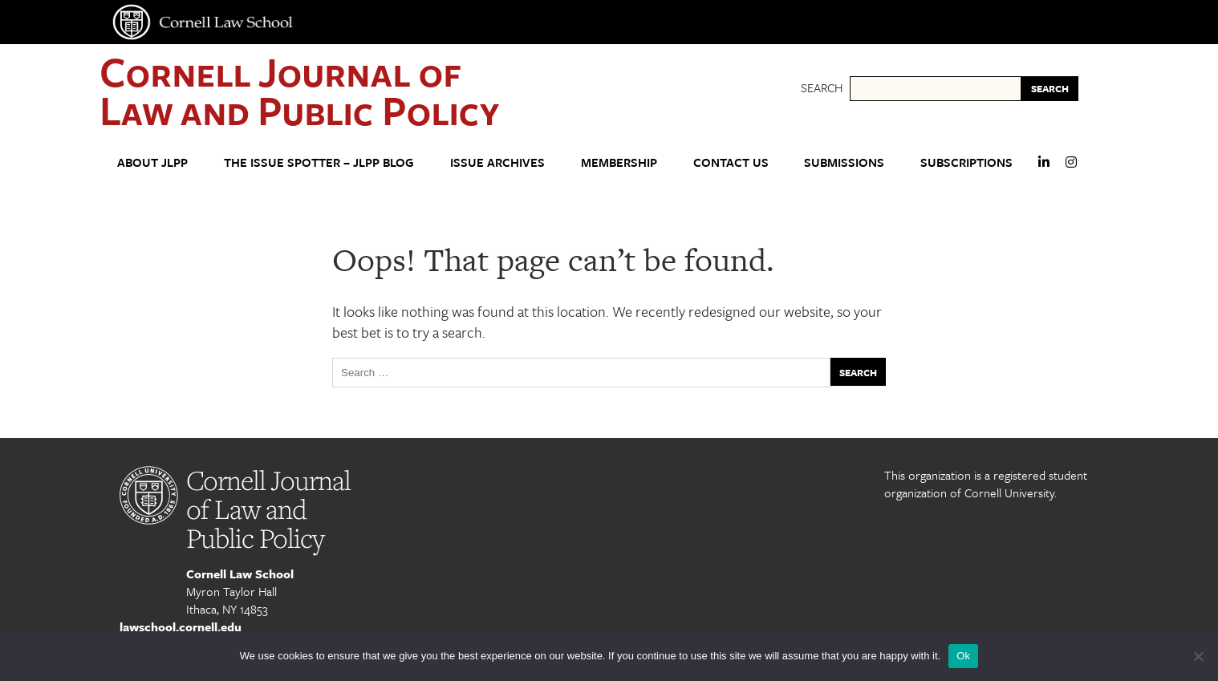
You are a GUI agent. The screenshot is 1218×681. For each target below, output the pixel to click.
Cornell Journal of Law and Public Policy (299, 90)
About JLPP (152, 162)
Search (821, 87)
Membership (619, 162)
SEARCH (1050, 88)
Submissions (844, 162)
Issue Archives (497, 162)
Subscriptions (966, 162)
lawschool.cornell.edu (181, 626)
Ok (963, 656)
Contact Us (731, 162)
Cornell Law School (240, 573)
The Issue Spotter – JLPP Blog (319, 162)
